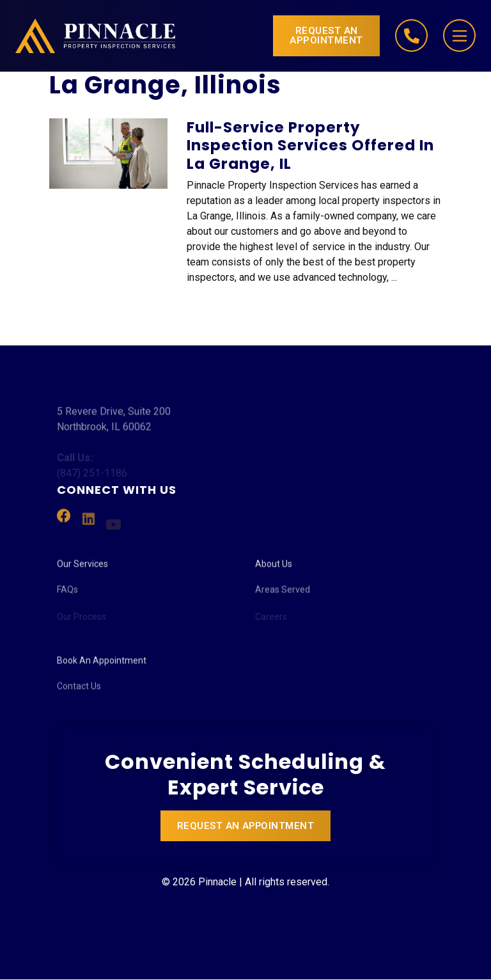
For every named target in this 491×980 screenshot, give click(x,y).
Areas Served (282, 595)
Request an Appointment (326, 35)
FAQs (67, 595)
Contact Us (79, 691)
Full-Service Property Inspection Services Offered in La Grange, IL (310, 146)
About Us (273, 567)
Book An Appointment (101, 664)
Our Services (82, 567)
